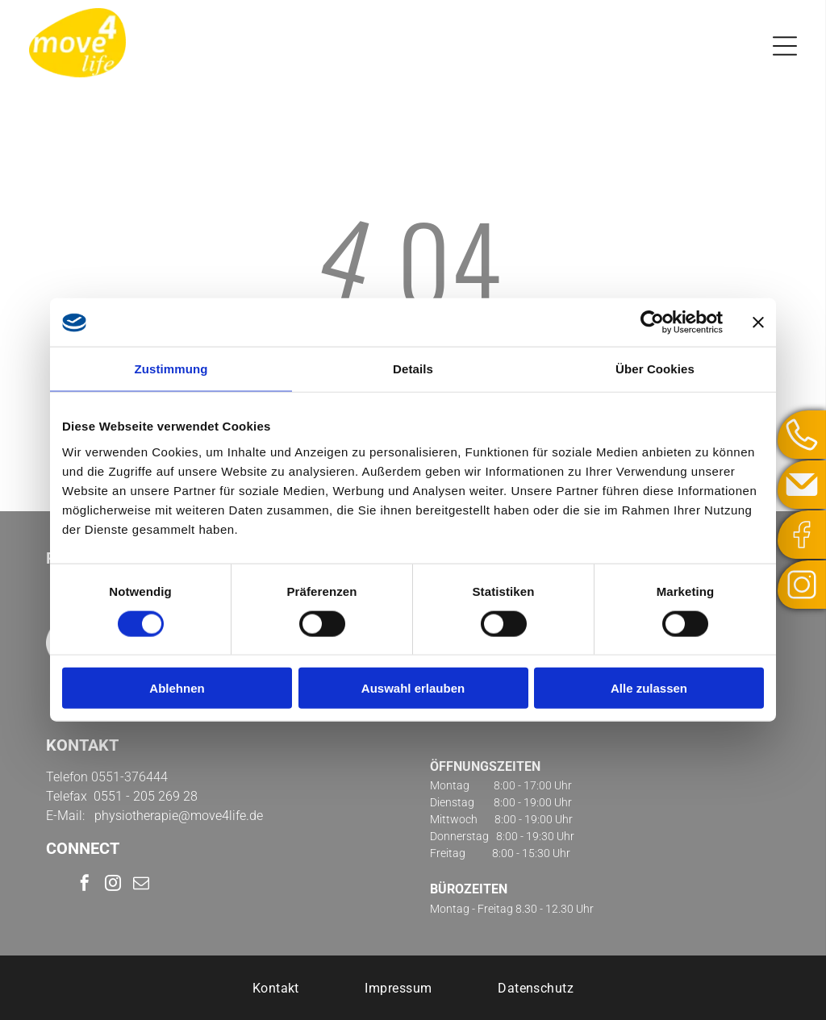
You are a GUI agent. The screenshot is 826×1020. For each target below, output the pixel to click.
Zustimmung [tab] (171, 369)
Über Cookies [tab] (655, 369)
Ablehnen (176, 688)
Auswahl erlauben (413, 688)
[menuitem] (275, 987)
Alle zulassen (649, 688)
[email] (141, 885)
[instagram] (113, 885)
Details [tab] (413, 369)
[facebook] (85, 885)
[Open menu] (785, 46)
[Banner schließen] (758, 322)
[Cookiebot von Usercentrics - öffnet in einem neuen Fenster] (652, 322)
